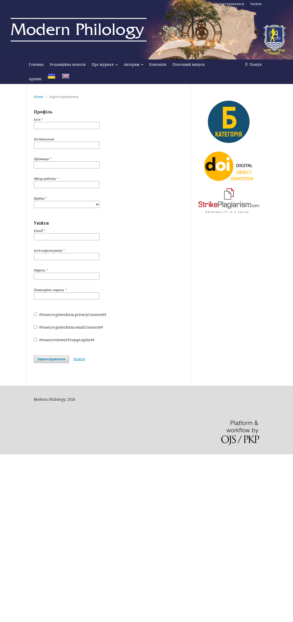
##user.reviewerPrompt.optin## (64, 339)
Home (38, 96)
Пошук (255, 64)
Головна (36, 64)
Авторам (132, 64)
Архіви (35, 78)
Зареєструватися (229, 4)
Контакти (157, 64)
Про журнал (103, 64)
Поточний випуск (189, 64)
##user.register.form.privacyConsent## (70, 314)
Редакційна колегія (68, 64)
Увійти (256, 4)
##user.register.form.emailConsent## (68, 327)
